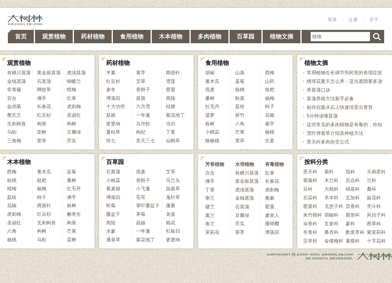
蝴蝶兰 (74, 81)
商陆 (170, 98)
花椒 (269, 115)
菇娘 (111, 115)
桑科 (371, 189)
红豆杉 (44, 115)
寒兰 (210, 198)
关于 (374, 19)
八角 (240, 124)
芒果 (240, 132)
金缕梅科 (333, 241)
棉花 (170, 223)
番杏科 (331, 232)
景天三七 (145, 140)
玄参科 (331, 223)
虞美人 (272, 215)
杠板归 (173, 231)
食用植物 (132, 36)
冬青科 (310, 232)
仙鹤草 (173, 140)
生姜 (269, 140)
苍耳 (140, 197)
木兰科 (331, 180)
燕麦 (210, 89)
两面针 (173, 72)
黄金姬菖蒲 (49, 72)
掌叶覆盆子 (148, 205)
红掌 (71, 98)
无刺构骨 (16, 124)
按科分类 (316, 161)
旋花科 (374, 197)
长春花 (44, 106)
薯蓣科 (353, 241)
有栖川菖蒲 (19, 72)
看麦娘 (113, 188)
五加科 (353, 197)
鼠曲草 (173, 188)
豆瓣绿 (74, 132)
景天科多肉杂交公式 (328, 142)
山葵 (240, 72)
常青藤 (14, 89)
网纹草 (44, 89)
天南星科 (376, 172)
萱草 (41, 140)
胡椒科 (331, 215)
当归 (170, 124)
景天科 (310, 172)
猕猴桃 (212, 140)
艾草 (140, 81)
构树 (71, 124)
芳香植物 (214, 164)
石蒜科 (310, 197)
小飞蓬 (143, 188)
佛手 (41, 98)
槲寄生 (74, 214)
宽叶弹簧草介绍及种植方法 (335, 133)
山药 (269, 81)
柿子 (269, 106)
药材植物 (93, 36)
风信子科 (376, 215)
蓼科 (350, 223)
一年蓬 (143, 115)
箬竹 (240, 115)
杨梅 (269, 98)
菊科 (329, 172)
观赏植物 (54, 36)
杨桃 (269, 132)
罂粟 (170, 89)
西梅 (269, 72)
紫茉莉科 (376, 232)
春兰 (210, 223)
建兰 (210, 206)
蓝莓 (240, 81)
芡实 (71, 140)
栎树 (210, 124)
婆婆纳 (113, 124)
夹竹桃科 (312, 215)
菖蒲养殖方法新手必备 (330, 98)
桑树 (210, 98)
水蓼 (111, 231)
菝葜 (140, 98)
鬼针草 (173, 197)
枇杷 (269, 89)
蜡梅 (71, 89)
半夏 (111, 72)
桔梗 (170, 106)
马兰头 (173, 180)
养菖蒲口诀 (318, 90)
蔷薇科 (310, 180)
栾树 (41, 132)
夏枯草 (113, 132)
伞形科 (310, 223)
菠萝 (210, 115)
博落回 (113, 98)
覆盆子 (113, 214)
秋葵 (240, 98)
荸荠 (240, 232)
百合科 (353, 180)
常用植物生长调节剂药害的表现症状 (344, 72)
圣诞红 (74, 115)
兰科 (371, 180)
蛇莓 (111, 205)
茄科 (350, 172)
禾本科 (331, 197)
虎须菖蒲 (76, 72)
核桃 (240, 89)
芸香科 (353, 206)
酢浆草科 (355, 232)
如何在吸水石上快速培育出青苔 (340, 107)
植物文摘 (281, 36)
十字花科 (376, 241)
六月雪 (143, 106)
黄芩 (140, 72)
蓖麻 (269, 198)
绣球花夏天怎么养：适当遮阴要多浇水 (344, 86)
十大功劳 (115, 106)
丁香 (170, 132)
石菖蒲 (44, 81)
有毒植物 (274, 164)
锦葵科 (353, 189)
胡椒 (210, 72)
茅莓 (140, 214)
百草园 (245, 36)
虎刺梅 (74, 106)
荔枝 (240, 106)
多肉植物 (209, 36)
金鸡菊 (14, 106)
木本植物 (170, 36)
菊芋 (269, 124)
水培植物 (244, 164)
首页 (21, 36)
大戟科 (331, 189)
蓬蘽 (170, 205)
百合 (12, 98)
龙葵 (170, 214)
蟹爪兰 (14, 115)
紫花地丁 (175, 115)
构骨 (41, 124)
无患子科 (333, 206)
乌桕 (12, 132)
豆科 (308, 189)
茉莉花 (212, 232)
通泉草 (113, 240)
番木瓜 (212, 81)
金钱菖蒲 (16, 81)
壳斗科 (374, 206)
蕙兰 (210, 215)
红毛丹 (212, 106)
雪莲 (170, 81)
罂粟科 (310, 206)
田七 (111, 140)
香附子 (143, 89)
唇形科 (353, 215)
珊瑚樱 (272, 223)
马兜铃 (143, 124)
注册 (353, 19)
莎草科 (310, 241)
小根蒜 (212, 132)
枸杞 (140, 132)
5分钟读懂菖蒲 (322, 116)
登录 (332, 19)
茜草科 (374, 223)
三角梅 (14, 140)
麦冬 (111, 89)
